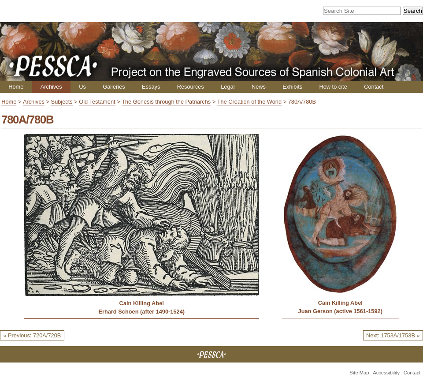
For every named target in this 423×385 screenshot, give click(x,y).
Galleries (114, 86)
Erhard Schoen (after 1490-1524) (141, 311)
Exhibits (292, 86)
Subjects (62, 101)
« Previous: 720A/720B (32, 335)
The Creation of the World (249, 101)
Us (82, 86)
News (259, 86)
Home (15, 86)
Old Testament (97, 101)
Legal (227, 86)
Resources (190, 86)
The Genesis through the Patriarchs (166, 101)
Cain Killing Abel (141, 303)
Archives (51, 86)
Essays (151, 86)
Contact (373, 86)
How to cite (333, 86)
